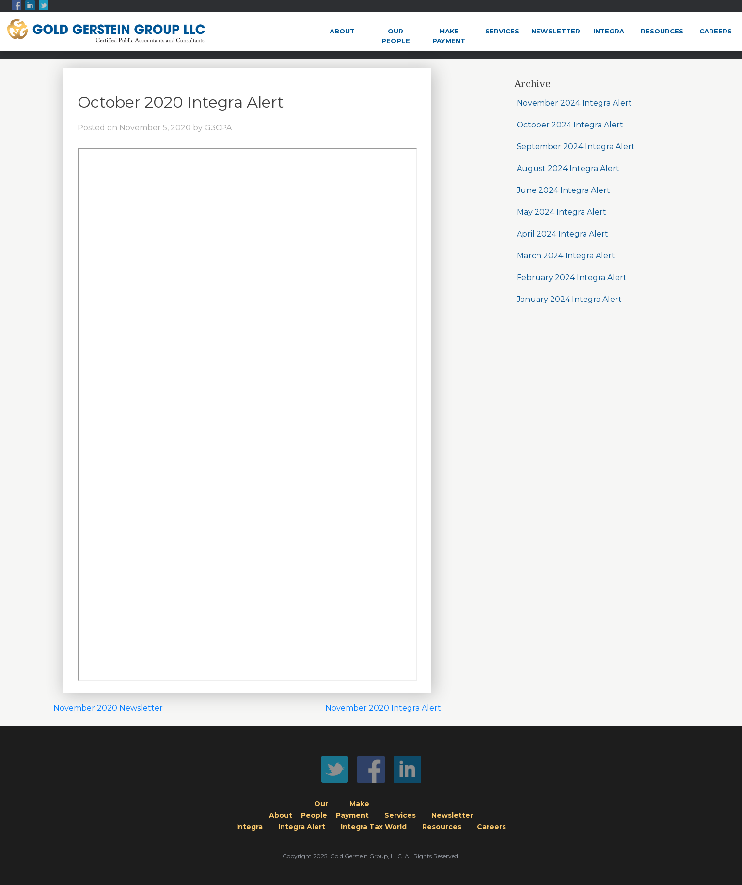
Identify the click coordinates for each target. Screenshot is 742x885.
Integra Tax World (374, 826)
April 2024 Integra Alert (562, 233)
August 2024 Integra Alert (568, 168)
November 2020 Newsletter (108, 707)
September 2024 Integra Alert (576, 146)
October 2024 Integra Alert (570, 124)
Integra (608, 31)
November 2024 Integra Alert (574, 103)
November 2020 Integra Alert (383, 707)
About (342, 31)
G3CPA (218, 127)
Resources (662, 31)
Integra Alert (301, 826)
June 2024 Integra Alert (563, 190)
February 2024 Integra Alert (572, 277)
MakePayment (448, 36)
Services (502, 31)
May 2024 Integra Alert (561, 212)
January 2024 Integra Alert (569, 299)
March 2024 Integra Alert (566, 255)
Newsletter (555, 31)
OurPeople (395, 36)
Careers (715, 31)
